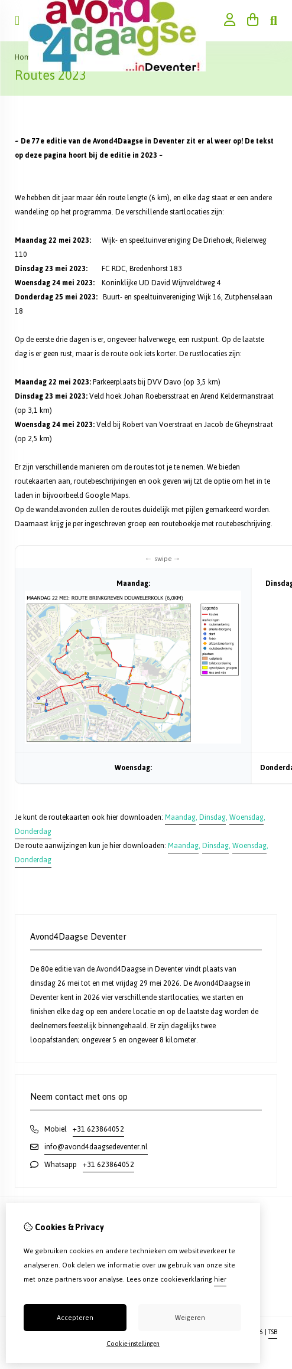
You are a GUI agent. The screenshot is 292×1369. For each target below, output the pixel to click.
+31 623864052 (98, 1129)
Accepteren (75, 1317)
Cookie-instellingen (133, 1344)
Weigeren (190, 1317)
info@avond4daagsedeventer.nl (96, 1147)
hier (220, 1279)
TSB (272, 1332)
